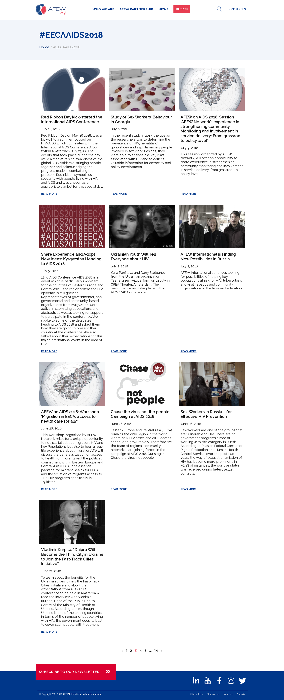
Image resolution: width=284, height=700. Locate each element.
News (161, 9)
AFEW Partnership (134, 9)
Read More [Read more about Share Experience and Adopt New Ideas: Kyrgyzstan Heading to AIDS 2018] (49, 351)
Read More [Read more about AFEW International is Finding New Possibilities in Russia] (189, 351)
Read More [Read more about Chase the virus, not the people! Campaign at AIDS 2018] (119, 489)
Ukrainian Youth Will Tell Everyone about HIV (133, 256)
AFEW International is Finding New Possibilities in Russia (208, 256)
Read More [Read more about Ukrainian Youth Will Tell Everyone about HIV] (119, 351)
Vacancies (226, 694)
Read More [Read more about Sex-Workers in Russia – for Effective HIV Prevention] (189, 489)
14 (156, 651)
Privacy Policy (191, 694)
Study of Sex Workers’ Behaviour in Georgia (141, 119)
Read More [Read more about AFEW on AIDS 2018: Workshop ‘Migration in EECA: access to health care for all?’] (49, 489)
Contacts (240, 694)
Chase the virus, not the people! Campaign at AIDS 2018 (141, 414)
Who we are (101, 9)
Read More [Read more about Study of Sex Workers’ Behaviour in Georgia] (119, 193)
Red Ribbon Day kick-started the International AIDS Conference (71, 119)
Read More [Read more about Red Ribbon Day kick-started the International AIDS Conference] (49, 193)
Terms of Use (209, 694)
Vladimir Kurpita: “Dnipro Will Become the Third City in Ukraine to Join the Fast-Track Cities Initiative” (72, 556)
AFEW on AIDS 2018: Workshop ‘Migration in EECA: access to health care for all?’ (70, 416)
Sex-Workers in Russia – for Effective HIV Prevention (206, 414)
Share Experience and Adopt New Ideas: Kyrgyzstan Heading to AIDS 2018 (71, 259)
